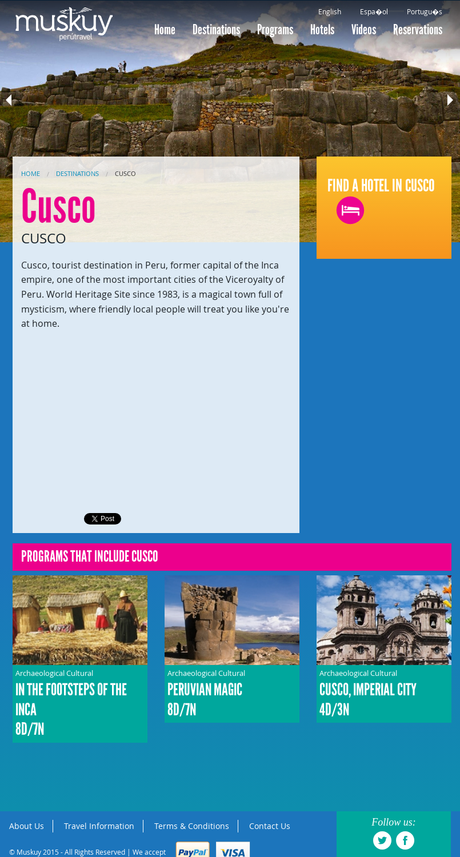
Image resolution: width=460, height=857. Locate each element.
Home (164, 30)
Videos (363, 30)
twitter (382, 840)
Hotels (322, 30)
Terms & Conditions (191, 825)
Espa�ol (374, 11)
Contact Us (269, 825)
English (329, 11)
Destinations (216, 30)
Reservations (417, 30)
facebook (405, 840)
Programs (275, 30)
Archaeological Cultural (80, 704)
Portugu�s (424, 11)
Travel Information (99, 825)
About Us (26, 825)
